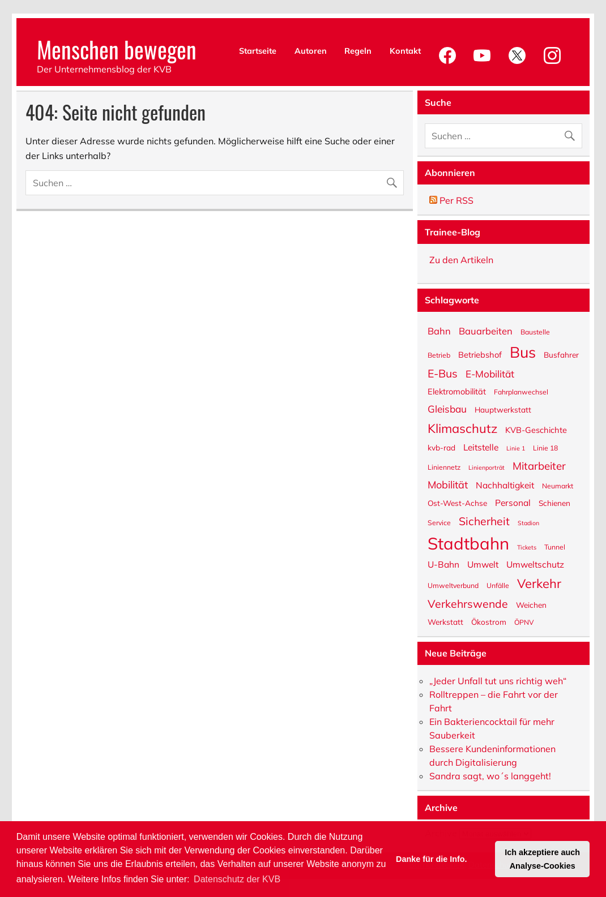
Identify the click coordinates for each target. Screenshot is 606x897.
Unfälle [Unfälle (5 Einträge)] (497, 585)
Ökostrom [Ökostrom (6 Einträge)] (488, 621)
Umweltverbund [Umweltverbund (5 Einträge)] (453, 585)
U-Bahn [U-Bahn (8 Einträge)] (443, 564)
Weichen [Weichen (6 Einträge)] (531, 604)
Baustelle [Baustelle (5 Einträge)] (535, 332)
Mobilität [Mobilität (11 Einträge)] (448, 484)
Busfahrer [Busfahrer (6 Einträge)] (561, 354)
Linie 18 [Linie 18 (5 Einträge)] (545, 448)
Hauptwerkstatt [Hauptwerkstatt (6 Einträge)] (503, 409)
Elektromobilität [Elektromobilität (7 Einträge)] (457, 391)
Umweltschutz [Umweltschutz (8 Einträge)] (535, 564)
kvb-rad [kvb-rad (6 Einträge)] (441, 447)
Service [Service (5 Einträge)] (439, 522)
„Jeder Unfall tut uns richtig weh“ (497, 680)
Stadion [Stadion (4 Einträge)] (528, 522)
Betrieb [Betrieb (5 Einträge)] (439, 355)
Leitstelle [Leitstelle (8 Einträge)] (480, 446)
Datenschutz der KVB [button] (237, 879)
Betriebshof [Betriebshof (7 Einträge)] (480, 354)
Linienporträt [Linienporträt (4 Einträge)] (486, 467)
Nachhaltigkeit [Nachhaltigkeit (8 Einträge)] (505, 484)
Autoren (311, 51)
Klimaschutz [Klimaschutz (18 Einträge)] (462, 427)
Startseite (257, 51)
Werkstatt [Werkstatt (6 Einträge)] (445, 621)
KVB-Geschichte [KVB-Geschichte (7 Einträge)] (536, 429)
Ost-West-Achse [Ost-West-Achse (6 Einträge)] (457, 502)
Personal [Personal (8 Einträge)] (513, 502)
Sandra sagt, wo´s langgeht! (490, 776)
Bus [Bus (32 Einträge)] (523, 351)
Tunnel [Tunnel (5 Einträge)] (554, 547)
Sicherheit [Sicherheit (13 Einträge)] (484, 520)
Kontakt (405, 51)
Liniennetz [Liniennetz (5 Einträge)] (444, 467)
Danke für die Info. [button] (431, 859)
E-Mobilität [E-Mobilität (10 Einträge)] (490, 373)
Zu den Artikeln (461, 259)
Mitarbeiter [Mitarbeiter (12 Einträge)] (539, 465)
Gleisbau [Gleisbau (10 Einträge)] (447, 408)
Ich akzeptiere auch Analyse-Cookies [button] (542, 859)
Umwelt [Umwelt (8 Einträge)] (482, 564)
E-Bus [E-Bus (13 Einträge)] (443, 372)
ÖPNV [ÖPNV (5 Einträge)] (524, 622)
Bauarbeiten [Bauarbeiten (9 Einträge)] (486, 330)
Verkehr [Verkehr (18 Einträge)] (539, 583)
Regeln (358, 51)
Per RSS (451, 200)
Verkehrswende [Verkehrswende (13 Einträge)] (468, 602)
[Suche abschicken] (394, 180)
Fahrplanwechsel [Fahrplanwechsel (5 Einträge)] (521, 392)
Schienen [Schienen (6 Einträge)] (554, 502)
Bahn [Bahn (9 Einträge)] (439, 330)
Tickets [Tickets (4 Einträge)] (526, 547)
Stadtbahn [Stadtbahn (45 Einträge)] (468, 542)
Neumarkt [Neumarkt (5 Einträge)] (557, 486)
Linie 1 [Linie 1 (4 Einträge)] (515, 448)
